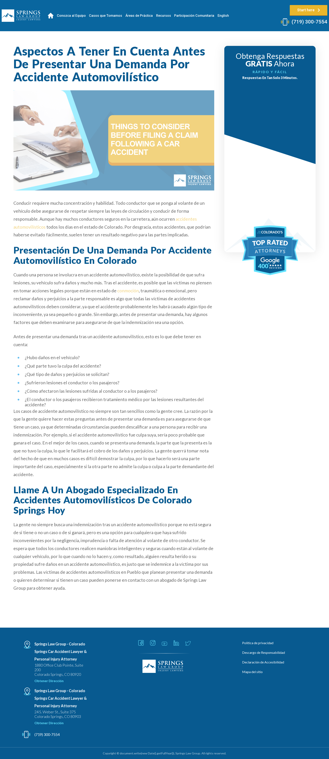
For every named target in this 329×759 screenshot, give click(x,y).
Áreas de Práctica (139, 16)
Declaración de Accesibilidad (263, 662)
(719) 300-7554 (309, 22)
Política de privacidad (257, 643)
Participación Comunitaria (194, 16)
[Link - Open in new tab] (141, 643)
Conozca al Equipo (71, 16)
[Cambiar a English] (223, 15)
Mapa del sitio (252, 672)
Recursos (163, 16)
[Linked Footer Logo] (164, 667)
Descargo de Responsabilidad (263, 652)
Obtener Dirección (49, 681)
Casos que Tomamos (105, 16)
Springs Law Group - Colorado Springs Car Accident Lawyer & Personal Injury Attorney (60, 651)
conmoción (128, 290)
